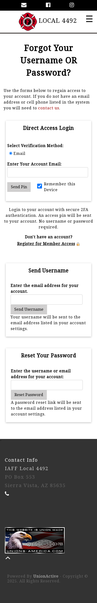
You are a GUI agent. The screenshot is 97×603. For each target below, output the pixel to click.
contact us (48, 108)
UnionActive (46, 576)
